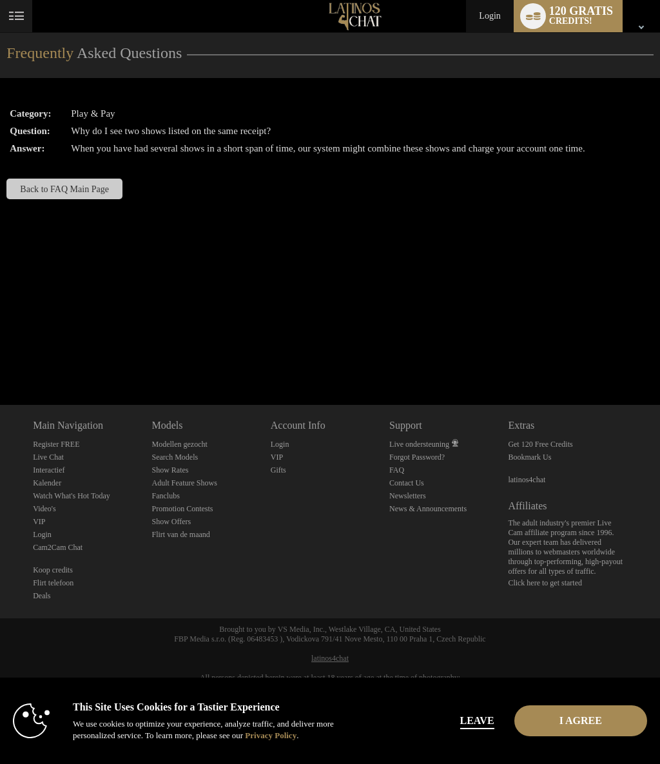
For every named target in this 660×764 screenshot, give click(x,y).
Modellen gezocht (179, 444)
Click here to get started (545, 582)
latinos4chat (526, 479)
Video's (44, 508)
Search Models (174, 457)
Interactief (48, 470)
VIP (39, 521)
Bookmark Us (529, 457)
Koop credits (53, 569)
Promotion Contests (182, 508)
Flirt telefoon (53, 582)
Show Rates (169, 470)
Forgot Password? (417, 457)
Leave (458, 720)
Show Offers (171, 521)
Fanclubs (165, 495)
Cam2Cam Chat (57, 547)
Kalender (47, 482)
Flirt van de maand (180, 534)
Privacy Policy (270, 735)
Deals (41, 595)
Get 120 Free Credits (540, 444)
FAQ (396, 470)
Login (489, 16)
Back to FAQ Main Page (64, 189)
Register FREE (56, 444)
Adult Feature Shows (184, 482)
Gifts (278, 470)
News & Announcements (428, 508)
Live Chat (48, 457)
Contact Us (406, 482)
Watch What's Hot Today (71, 495)
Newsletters (407, 495)
